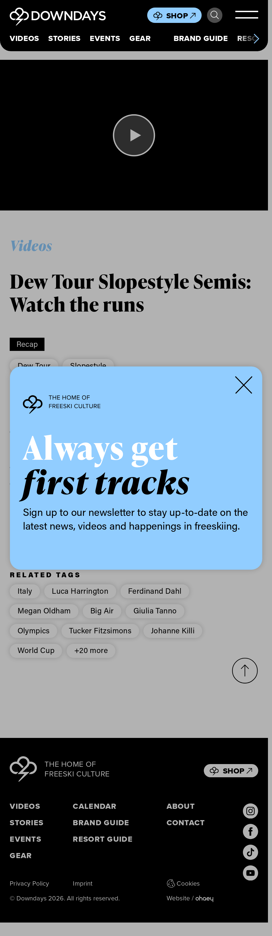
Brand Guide (201, 38)
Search (214, 15)
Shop (181, 15)
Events (105, 38)
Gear (140, 38)
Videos (24, 38)
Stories (64, 38)
